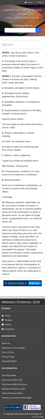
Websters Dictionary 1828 (13, 389)
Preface (7, 320)
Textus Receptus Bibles (12, 393)
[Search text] (20, 30)
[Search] (38, 30)
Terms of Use (8, 352)
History (6, 324)
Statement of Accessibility (13, 348)
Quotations (8, 329)
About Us (6, 343)
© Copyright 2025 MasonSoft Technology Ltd (22, 414)
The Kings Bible (9, 375)
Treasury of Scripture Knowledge (16, 398)
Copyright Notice (9, 361)
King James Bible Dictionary (14, 384)
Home (6, 316)
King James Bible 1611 (12, 380)
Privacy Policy (8, 357)
